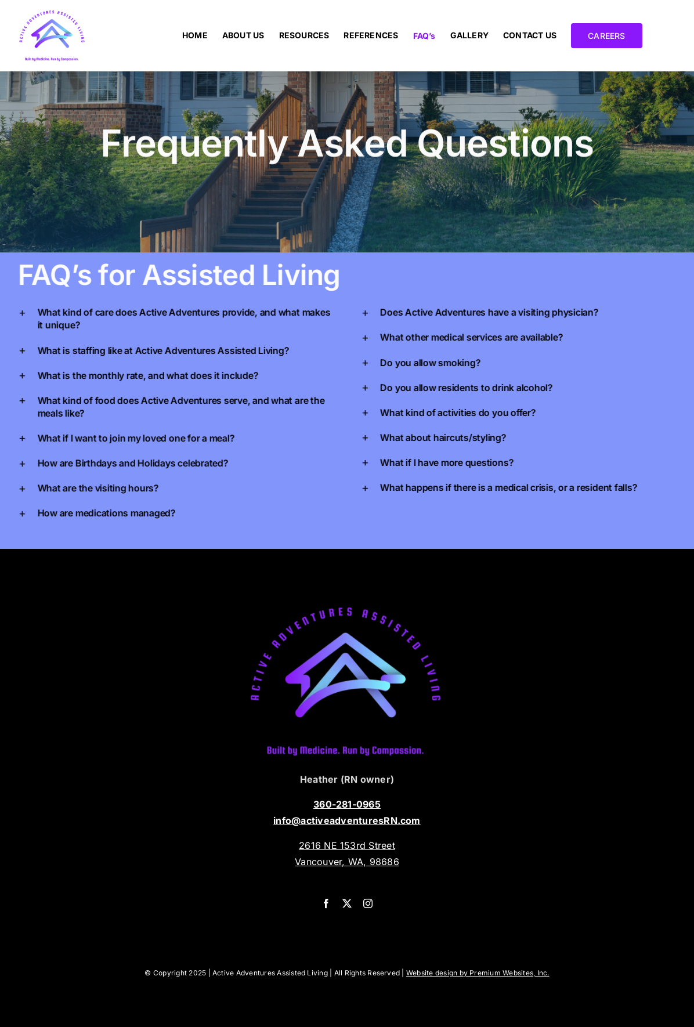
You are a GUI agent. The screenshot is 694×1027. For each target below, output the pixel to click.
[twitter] (347, 903)
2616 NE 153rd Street (347, 845)
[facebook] (326, 903)
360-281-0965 (347, 804)
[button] (177, 318)
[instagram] (368, 903)
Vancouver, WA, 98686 (347, 861)
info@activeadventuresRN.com (346, 820)
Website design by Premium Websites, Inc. (478, 972)
